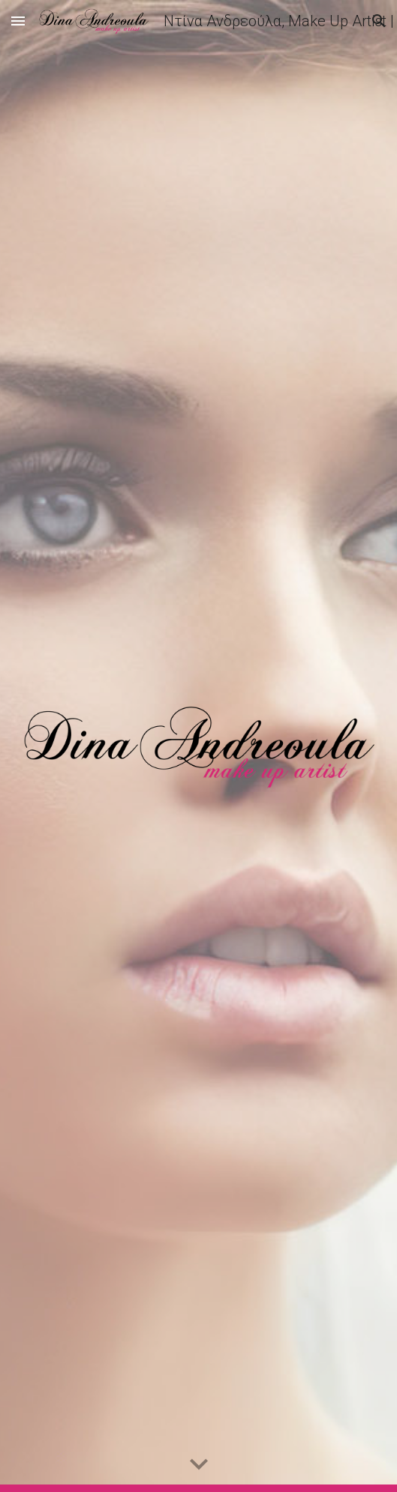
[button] (18, 20)
